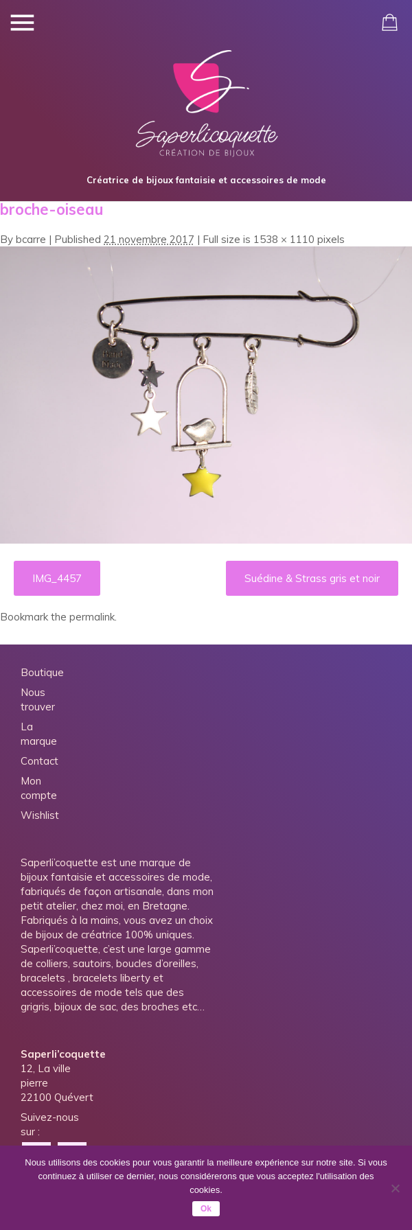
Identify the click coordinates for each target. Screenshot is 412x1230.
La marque (39, 733)
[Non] (395, 1188)
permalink (92, 616)
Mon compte (39, 788)
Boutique (42, 672)
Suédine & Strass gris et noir (312, 578)
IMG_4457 (57, 578)
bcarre (31, 239)
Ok (206, 1209)
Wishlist (40, 815)
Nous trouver (38, 699)
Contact (39, 760)
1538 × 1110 (283, 239)
